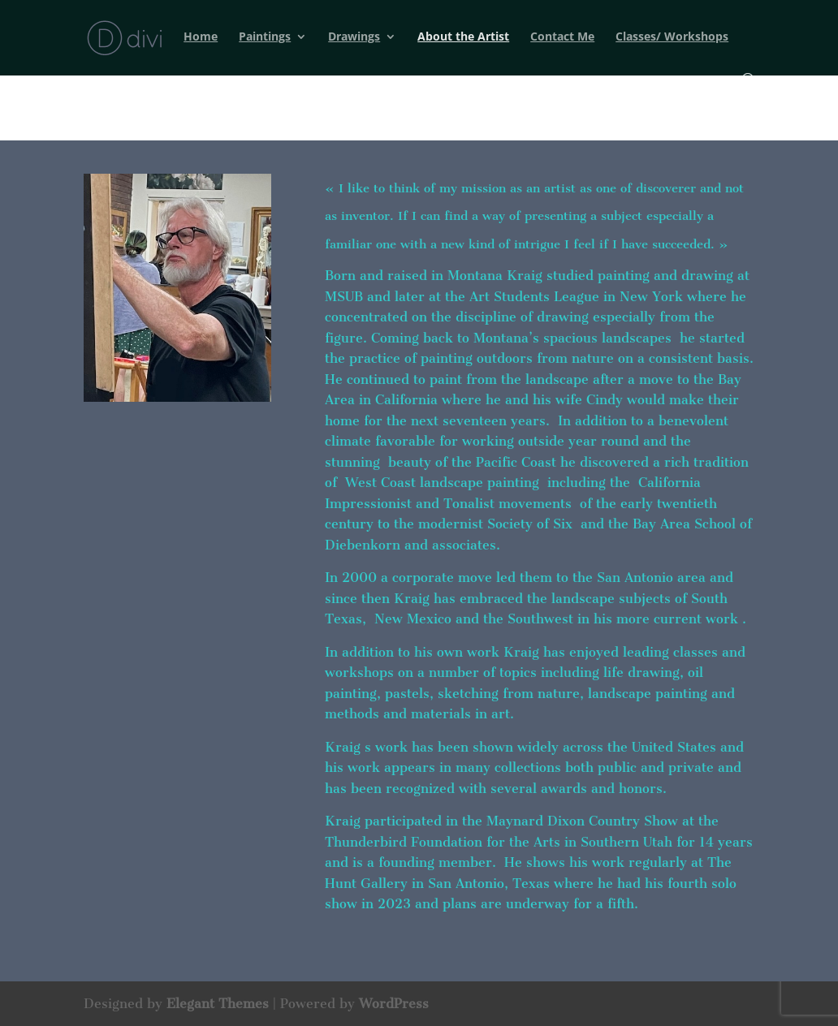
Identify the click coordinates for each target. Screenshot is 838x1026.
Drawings (354, 37)
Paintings (265, 37)
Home (201, 37)
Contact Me (562, 37)
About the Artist (463, 37)
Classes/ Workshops (672, 37)
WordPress (394, 1003)
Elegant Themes (217, 1003)
